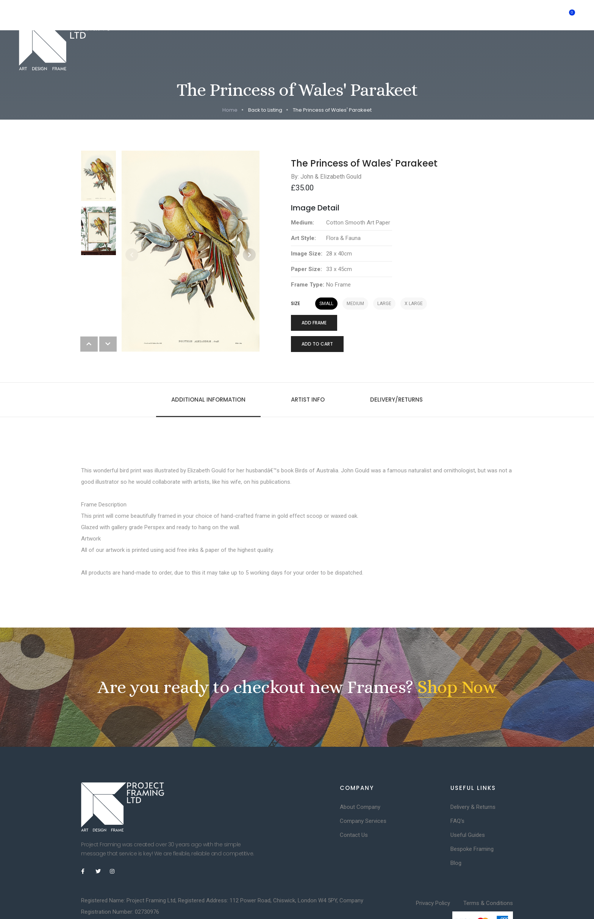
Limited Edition (249, 15)
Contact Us (354, 804)
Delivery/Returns (396, 369)
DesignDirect (190, 895)
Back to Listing (265, 79)
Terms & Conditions (488, 872)
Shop (417, 15)
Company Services (363, 790)
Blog (455, 832)
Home (147, 15)
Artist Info (308, 369)
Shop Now (457, 656)
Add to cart (317, 313)
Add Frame (314, 292)
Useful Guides (467, 804)
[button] (249, 224)
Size (295, 273)
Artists (386, 15)
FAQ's (457, 790)
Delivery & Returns (473, 776)
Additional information (208, 369)
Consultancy (300, 15)
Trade (447, 15)
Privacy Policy (433, 872)
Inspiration (347, 15)
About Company (360, 776)
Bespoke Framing (193, 15)
